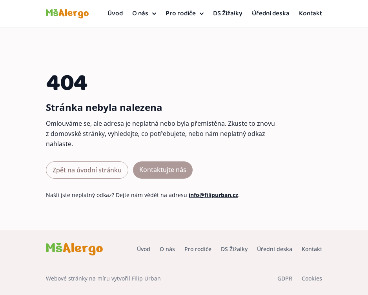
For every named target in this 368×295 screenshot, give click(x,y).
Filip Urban (146, 278)
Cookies (312, 278)
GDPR (284, 278)
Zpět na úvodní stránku (87, 170)
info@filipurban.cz (213, 195)
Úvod (115, 14)
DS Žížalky (227, 14)
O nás (144, 14)
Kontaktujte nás (162, 169)
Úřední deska (271, 14)
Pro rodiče (185, 14)
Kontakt (310, 14)
